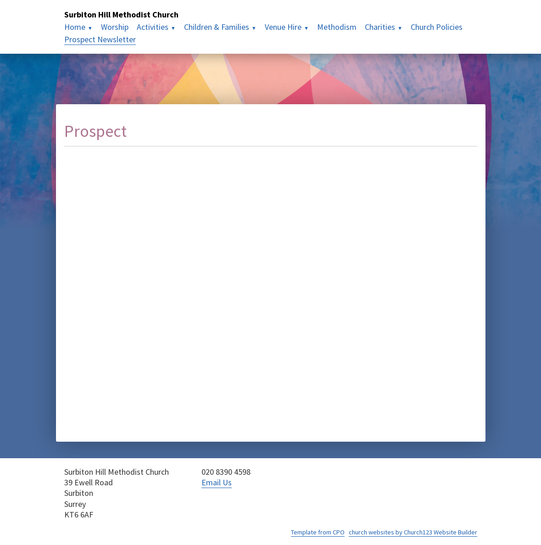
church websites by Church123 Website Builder (413, 532)
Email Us (216, 482)
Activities (152, 27)
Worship (114, 27)
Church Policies (437, 27)
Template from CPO (318, 532)
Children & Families (216, 27)
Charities (380, 27)
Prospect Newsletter (100, 39)
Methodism (337, 27)
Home (74, 27)
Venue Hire (283, 27)
